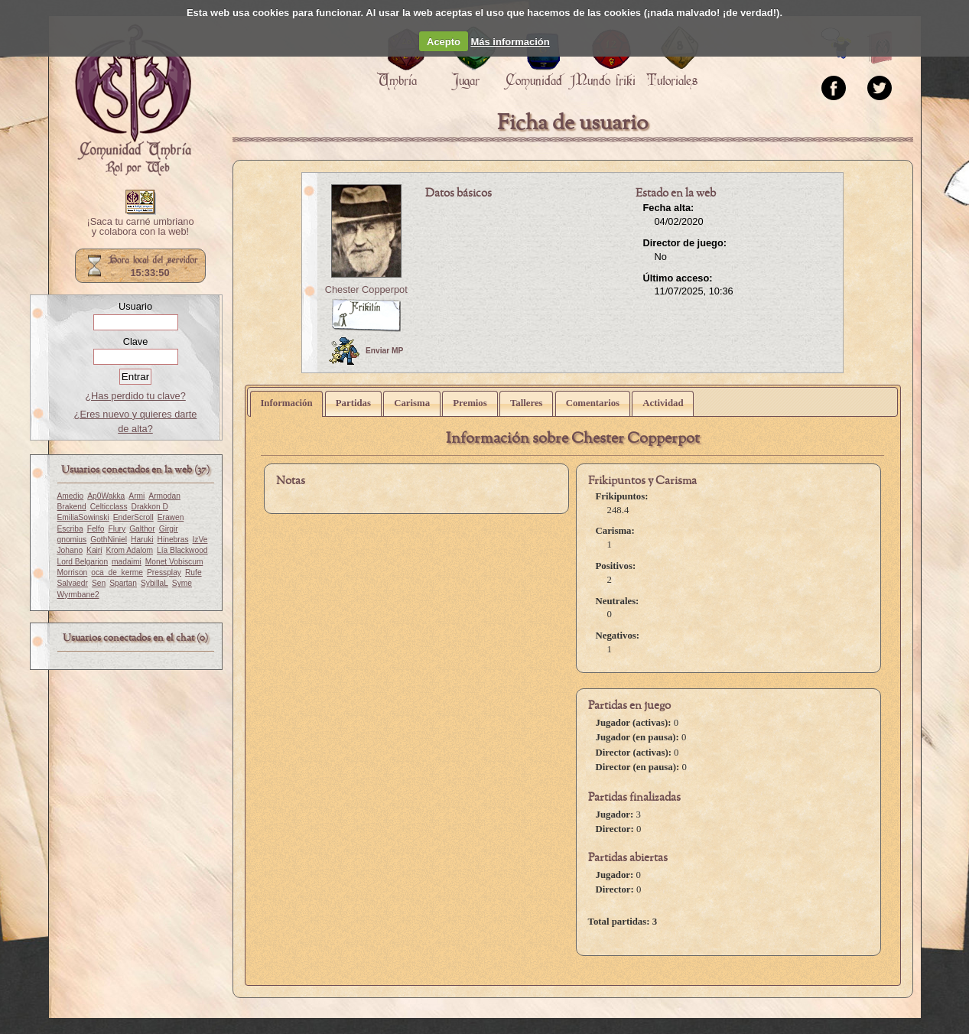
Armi (136, 496)
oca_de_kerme (117, 572)
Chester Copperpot (366, 289)
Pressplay (164, 572)
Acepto (443, 41)
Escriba (70, 529)
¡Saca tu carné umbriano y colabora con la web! (139, 227)
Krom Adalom (129, 550)
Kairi (94, 550)
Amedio (70, 496)
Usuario (135, 306)
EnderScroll (133, 517)
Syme (182, 583)
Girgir (168, 529)
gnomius (72, 539)
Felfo (96, 529)
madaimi (126, 562)
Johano (70, 550)
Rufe (193, 572)
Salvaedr (72, 583)
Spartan (123, 583)
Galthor (142, 529)
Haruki (142, 539)
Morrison (72, 572)
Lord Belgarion (83, 562)
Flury (116, 529)
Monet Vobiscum (174, 562)
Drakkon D (150, 506)
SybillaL (154, 583)
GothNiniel (108, 539)
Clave (135, 341)
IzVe (200, 539)
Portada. (133, 100)
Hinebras (173, 539)
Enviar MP (366, 351)
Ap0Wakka (106, 496)
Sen (99, 583)
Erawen (171, 517)
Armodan (164, 496)
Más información (509, 41)
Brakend (71, 506)
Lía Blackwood (182, 550)
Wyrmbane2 (78, 594)
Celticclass (109, 506)
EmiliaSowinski (83, 517)
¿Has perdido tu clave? (135, 396)
